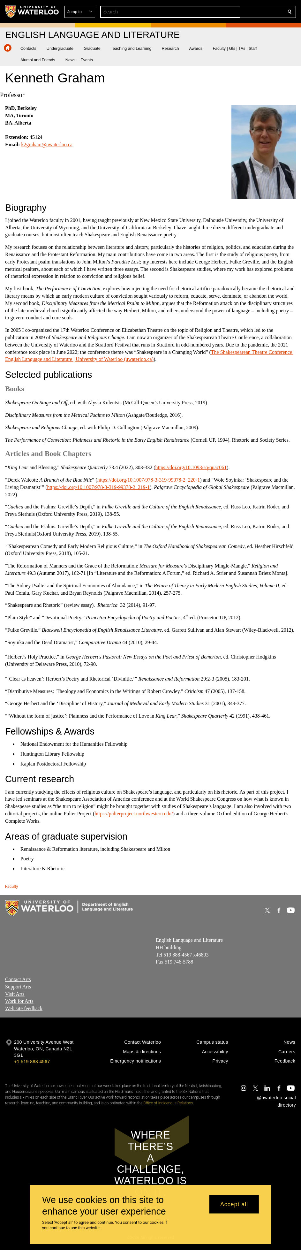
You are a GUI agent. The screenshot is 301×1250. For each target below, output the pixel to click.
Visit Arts (15, 994)
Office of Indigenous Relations (168, 1103)
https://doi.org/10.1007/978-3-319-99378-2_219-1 (98, 487)
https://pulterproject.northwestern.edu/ (133, 813)
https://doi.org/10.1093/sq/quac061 (191, 467)
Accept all (234, 1204)
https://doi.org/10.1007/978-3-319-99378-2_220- (147, 480)
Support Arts (18, 986)
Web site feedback (23, 1008)
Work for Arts (19, 1001)
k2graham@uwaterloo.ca (46, 144)
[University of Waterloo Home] (32, 11)
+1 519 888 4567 (32, 1061)
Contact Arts (18, 979)
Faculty (11, 886)
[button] (244, 12)
